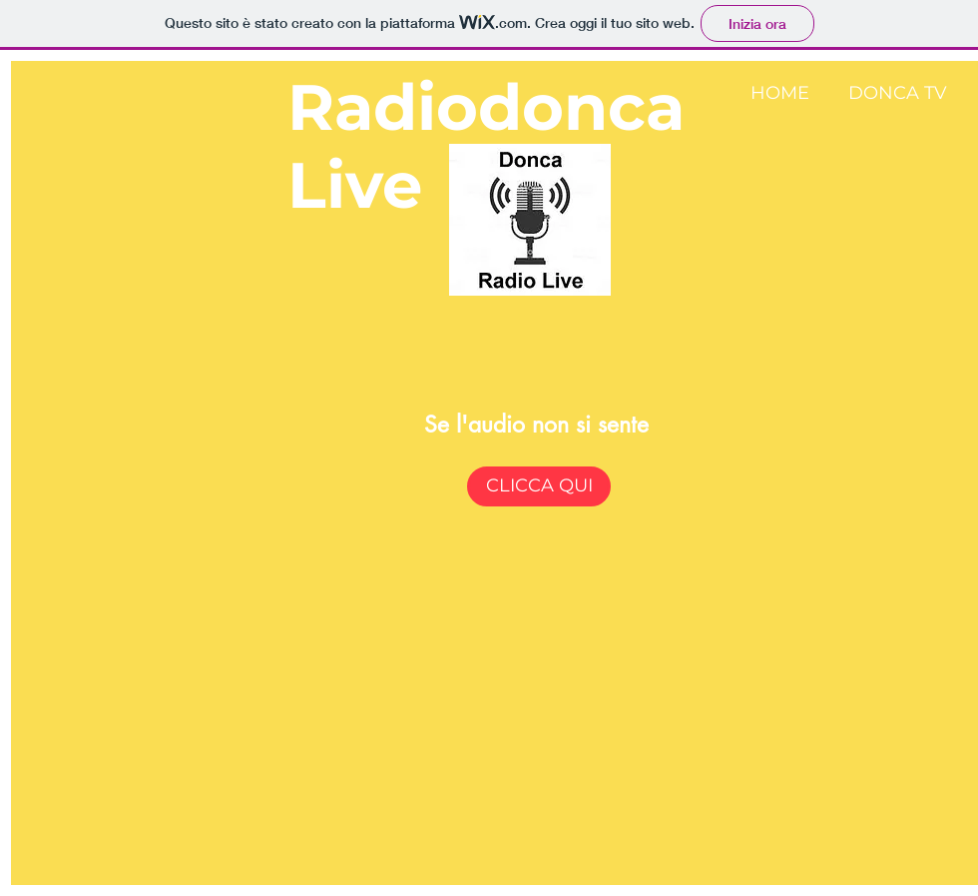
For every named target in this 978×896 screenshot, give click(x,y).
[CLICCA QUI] (539, 486)
